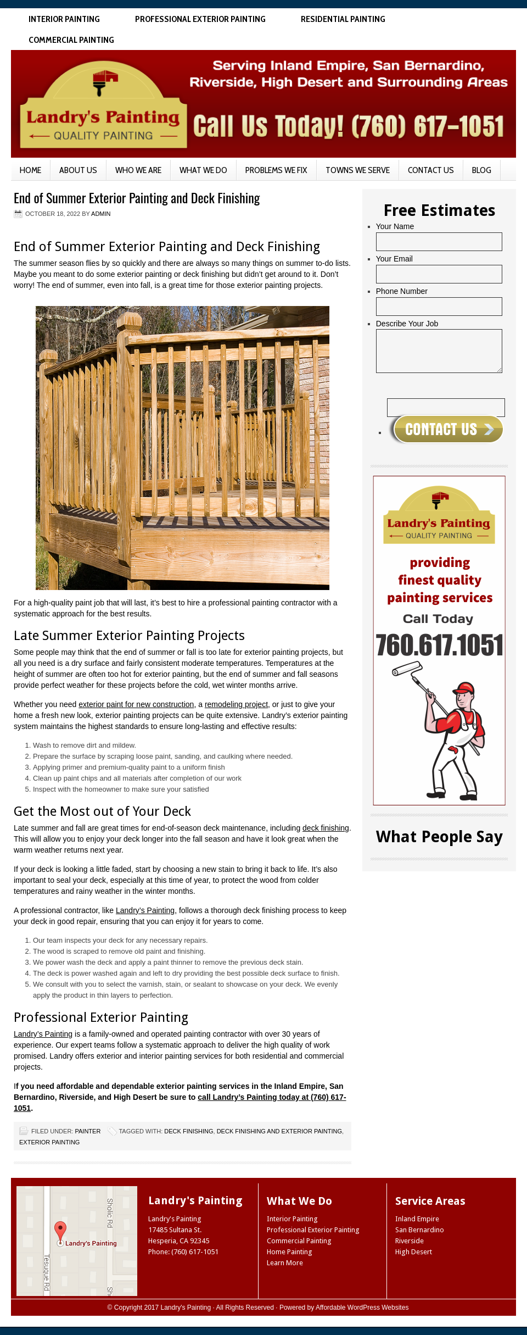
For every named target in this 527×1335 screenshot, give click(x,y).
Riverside (409, 1241)
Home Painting (289, 1252)
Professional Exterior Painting (200, 19)
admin (100, 213)
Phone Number (402, 291)
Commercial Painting (71, 40)
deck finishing (325, 828)
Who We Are (138, 170)
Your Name (395, 226)
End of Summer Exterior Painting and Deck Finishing (137, 197)
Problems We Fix (276, 170)
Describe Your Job (407, 323)
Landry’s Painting (145, 910)
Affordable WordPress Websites (362, 1307)
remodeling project (236, 704)
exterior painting (49, 1142)
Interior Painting (64, 19)
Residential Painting (343, 19)
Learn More (285, 1263)
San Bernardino (419, 1230)
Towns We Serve (358, 170)
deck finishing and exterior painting (279, 1131)
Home (30, 170)
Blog (481, 170)
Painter (87, 1131)
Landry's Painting (186, 1307)
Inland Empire (417, 1219)
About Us (78, 170)
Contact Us (431, 170)
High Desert (413, 1252)
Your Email (394, 258)
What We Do (203, 170)
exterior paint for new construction (136, 704)
